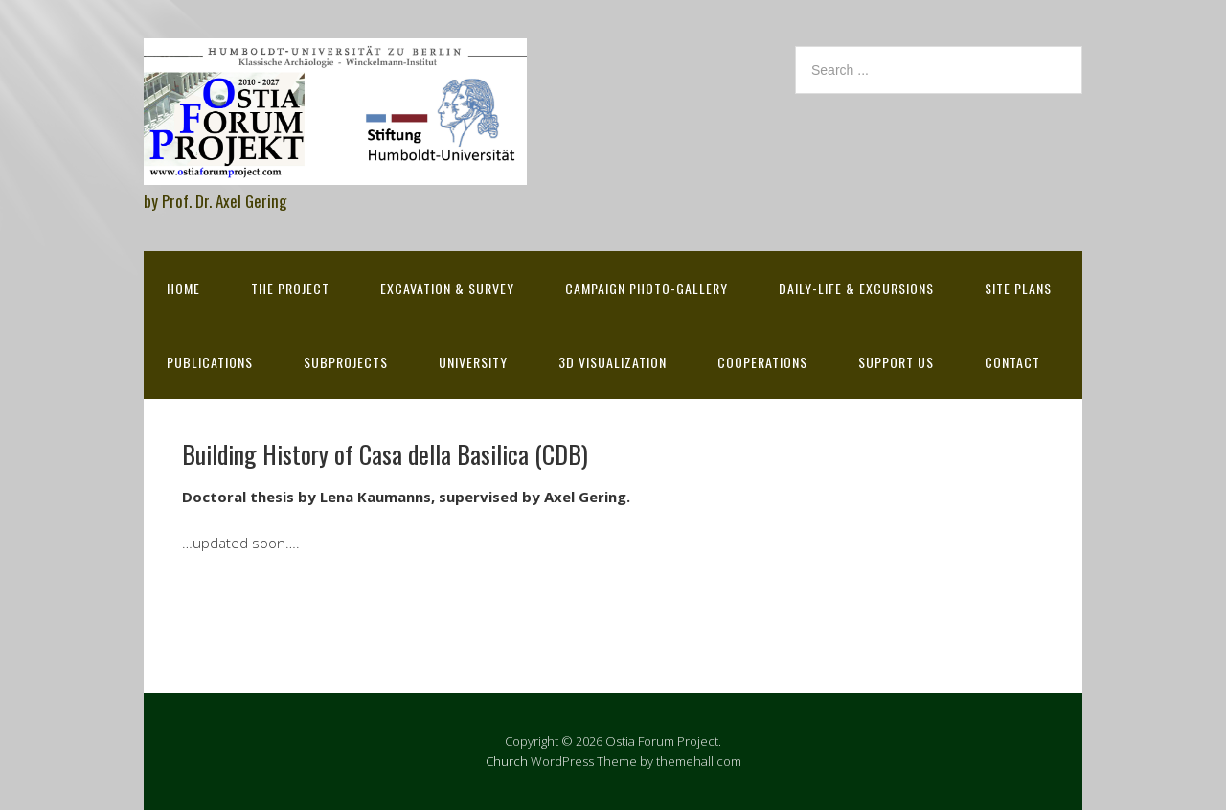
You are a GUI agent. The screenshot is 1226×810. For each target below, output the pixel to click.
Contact (1012, 362)
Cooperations (762, 362)
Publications (210, 362)
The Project (290, 288)
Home (183, 288)
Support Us (896, 362)
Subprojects (346, 362)
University (473, 362)
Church (507, 761)
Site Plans (1018, 288)
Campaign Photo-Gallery (646, 288)
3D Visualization (612, 362)
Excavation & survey (447, 288)
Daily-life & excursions (856, 288)
